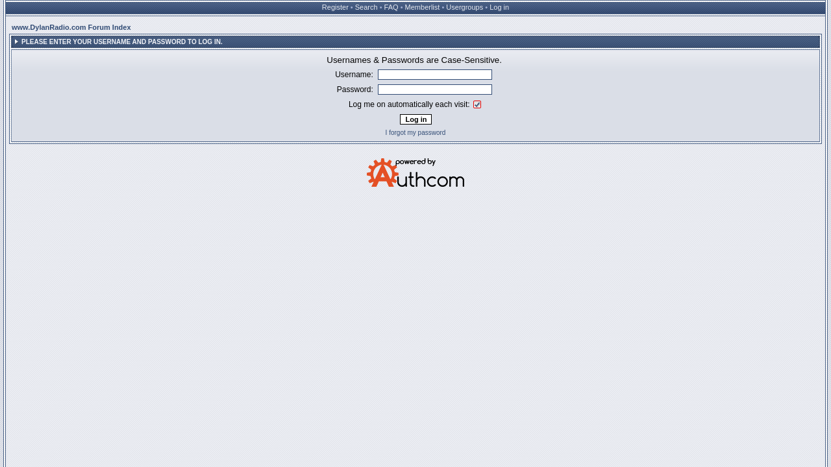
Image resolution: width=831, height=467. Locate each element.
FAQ (391, 7)
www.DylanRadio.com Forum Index (71, 27)
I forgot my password (416, 132)
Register (335, 7)
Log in (499, 7)
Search (366, 7)
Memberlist (422, 7)
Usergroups (464, 7)
